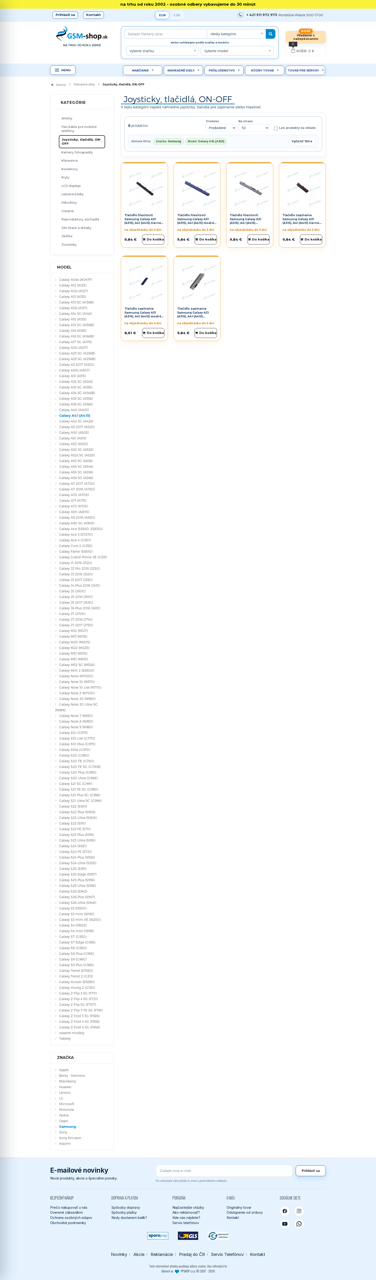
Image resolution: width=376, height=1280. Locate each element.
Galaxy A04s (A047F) (75, 280)
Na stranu (245, 121)
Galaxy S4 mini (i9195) (76, 931)
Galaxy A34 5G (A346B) (77, 393)
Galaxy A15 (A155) (72, 319)
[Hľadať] (270, 34)
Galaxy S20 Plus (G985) (77, 772)
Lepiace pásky (72, 194)
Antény (66, 118)
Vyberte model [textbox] (216, 51)
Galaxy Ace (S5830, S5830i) (80, 529)
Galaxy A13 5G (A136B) (76, 302)
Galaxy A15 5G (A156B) (76, 325)
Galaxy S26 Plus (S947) (77, 897)
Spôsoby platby (124, 1212)
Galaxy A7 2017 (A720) (76, 483)
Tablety (65, 1038)
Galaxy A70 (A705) (74, 495)
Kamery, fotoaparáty (77, 152)
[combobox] (236, 34)
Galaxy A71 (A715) (72, 500)
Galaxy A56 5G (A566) (76, 478)
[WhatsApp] (299, 1224)
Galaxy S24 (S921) (72, 846)
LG (61, 1098)
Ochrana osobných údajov (71, 1217)
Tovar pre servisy (303, 70)
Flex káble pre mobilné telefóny (79, 129)
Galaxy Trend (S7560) (76, 970)
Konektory (69, 169)
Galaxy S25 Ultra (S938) (77, 886)
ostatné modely (71, 1033)
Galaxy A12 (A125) (72, 285)
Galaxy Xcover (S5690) (76, 982)
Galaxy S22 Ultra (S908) (78, 818)
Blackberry (67, 1081)
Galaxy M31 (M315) (73, 653)
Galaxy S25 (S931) (72, 869)
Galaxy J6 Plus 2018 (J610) (79, 608)
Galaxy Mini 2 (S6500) (76, 670)
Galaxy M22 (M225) (74, 648)
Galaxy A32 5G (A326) (76, 381)
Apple (64, 1070)
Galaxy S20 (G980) (74, 755)
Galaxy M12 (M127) (73, 631)
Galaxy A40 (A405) (74, 410)
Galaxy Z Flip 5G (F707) (77, 1004)
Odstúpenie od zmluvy (245, 1212)
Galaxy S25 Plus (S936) (76, 880)
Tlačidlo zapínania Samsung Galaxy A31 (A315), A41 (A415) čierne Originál (300, 221)
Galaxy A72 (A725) (73, 506)
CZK (176, 15)
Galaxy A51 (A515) (72, 438)
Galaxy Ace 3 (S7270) (75, 534)
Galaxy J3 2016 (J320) (76, 574)
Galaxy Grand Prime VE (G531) (83, 557)
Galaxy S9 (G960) (72, 959)
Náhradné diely (181, 70)
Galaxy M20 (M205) (74, 642)
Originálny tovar (239, 1207)
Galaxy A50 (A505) (74, 432)
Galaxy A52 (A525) (73, 444)
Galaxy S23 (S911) (72, 823)
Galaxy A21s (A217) (73, 347)
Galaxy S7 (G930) (72, 937)
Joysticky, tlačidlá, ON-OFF (81, 142)
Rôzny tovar (262, 70)
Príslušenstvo (222, 70)
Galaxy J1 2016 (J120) (75, 563)
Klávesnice (69, 160)
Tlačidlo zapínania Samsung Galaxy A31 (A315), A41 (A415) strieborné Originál (193, 314)
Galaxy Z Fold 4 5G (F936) (79, 1021)
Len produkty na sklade (295, 128)
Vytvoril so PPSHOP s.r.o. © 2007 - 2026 (188, 1271)
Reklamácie (162, 1254)
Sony (63, 1132)
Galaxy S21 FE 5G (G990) (78, 789)
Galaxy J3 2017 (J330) (75, 580)
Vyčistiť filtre (302, 141)
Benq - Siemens (72, 1076)
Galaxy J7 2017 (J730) (76, 625)
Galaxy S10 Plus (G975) (77, 744)
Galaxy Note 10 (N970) (76, 682)
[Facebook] (285, 1211)
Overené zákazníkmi (66, 1212)
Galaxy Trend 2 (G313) (76, 976)
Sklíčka (66, 236)
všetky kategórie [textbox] (223, 34)
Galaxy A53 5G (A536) (76, 461)
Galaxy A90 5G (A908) (76, 523)
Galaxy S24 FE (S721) (75, 852)
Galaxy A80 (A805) (74, 512)
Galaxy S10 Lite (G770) (77, 738)
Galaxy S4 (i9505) (72, 925)
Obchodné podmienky (68, 1223)
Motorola (66, 1109)
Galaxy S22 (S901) (73, 806)
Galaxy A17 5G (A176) (75, 342)
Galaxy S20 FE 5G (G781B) (80, 767)
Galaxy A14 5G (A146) (75, 314)
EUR (162, 15)
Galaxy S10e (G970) (74, 750)
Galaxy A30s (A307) (74, 370)
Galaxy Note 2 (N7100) (76, 693)
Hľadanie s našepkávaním (305, 37)
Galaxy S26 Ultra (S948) (77, 903)
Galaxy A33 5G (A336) (75, 387)
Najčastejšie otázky (188, 1207)
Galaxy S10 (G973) (73, 733)
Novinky (119, 1254)
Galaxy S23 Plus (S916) (76, 835)
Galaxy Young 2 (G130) (77, 987)
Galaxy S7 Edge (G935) (77, 942)
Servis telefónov (185, 1223)
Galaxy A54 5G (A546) (76, 466)
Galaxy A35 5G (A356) (76, 398)
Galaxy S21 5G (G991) (75, 784)
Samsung (67, 1126)
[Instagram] (299, 1211)
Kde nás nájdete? (186, 1217)
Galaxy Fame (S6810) (75, 551)
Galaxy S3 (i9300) (72, 908)
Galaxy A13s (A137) (73, 308)
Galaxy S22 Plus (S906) (77, 812)
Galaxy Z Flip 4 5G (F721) (78, 999)
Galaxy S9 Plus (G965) (76, 965)
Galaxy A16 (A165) (72, 330)
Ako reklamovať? (186, 1212)
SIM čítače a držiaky (76, 228)
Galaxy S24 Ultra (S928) (77, 863)
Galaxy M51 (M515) (73, 659)
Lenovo (65, 1093)
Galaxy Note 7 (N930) (76, 716)
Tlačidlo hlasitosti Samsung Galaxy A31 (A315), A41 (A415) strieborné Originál (245, 221)
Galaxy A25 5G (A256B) (77, 359)
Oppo (63, 1121)
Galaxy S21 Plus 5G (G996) (79, 795)
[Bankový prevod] (218, 1235)
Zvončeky (69, 244)
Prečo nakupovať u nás (68, 1207)
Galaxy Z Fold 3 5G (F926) (79, 1016)
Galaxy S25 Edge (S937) (77, 874)
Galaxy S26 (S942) (73, 891)
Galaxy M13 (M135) (73, 636)
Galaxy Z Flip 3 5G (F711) (78, 993)
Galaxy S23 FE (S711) (74, 829)
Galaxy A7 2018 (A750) (77, 489)
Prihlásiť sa (65, 15)
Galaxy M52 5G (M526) (76, 665)
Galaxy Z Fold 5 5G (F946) (79, 1027)
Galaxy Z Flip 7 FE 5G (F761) (80, 1010)
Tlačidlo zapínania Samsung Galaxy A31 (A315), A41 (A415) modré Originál (142, 314)
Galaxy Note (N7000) (76, 676)
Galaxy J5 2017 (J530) (76, 602)
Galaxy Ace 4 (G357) (75, 540)
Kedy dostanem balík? (129, 1217)
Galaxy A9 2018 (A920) (77, 517)
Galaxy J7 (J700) (72, 614)
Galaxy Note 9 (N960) (76, 727)
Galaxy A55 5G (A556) (76, 472)
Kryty (65, 177)
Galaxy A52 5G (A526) (76, 449)
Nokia (64, 1115)
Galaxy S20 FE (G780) (76, 761)
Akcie (138, 1254)
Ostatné (67, 211)
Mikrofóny (69, 202)
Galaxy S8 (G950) (73, 948)
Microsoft (66, 1104)
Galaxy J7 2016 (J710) (75, 619)
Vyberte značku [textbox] (142, 51)
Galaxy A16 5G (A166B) (76, 336)
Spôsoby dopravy (125, 1207)
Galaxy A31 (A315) (72, 376)
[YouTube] (285, 1224)
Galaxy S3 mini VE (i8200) (80, 920)
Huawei (65, 1087)
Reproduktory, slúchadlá (80, 219)
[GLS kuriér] (188, 1235)
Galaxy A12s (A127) (73, 291)
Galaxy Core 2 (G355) (75, 546)
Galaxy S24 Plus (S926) (77, 857)
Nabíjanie (140, 70)
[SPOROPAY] (158, 1236)
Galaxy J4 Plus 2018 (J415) (79, 585)
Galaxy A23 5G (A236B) (77, 353)
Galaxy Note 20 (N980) (77, 699)
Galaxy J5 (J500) (72, 591)
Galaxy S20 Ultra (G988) (78, 778)
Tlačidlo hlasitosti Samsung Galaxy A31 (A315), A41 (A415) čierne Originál (142, 221)
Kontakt (93, 15)
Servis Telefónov (227, 1254)
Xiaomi (65, 1143)
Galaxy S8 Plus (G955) (76, 954)
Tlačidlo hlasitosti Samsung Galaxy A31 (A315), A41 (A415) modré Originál (195, 221)
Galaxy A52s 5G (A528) (77, 455)
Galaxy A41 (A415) (74, 415)
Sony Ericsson (70, 1138)
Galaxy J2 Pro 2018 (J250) (79, 568)
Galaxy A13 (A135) (72, 297)
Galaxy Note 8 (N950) (76, 721)
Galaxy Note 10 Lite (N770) (80, 687)
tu (226, 1266)
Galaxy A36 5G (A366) (76, 404)
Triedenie (212, 121)
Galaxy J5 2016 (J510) (75, 597)
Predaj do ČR (192, 1254)
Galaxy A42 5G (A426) (76, 421)
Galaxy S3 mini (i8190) (76, 914)
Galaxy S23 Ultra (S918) (77, 840)
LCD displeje (71, 186)
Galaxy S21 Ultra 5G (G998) (80, 801)
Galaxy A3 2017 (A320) (76, 364)
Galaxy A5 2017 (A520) (76, 427)
